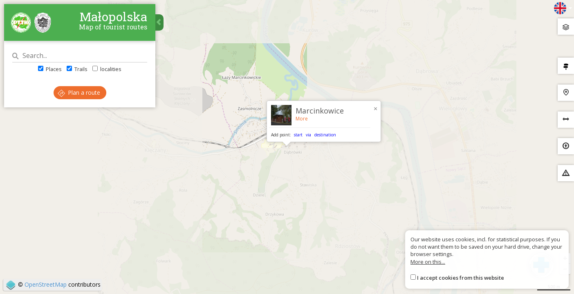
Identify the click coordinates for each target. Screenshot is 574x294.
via (308, 135)
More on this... (427, 261)
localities (106, 69)
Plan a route (79, 92)
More (302, 118)
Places (50, 69)
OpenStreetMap (46, 284)
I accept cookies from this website (460, 277)
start (298, 135)
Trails (77, 69)
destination (325, 135)
